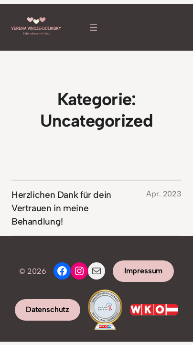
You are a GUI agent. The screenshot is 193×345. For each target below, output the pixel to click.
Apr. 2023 (164, 193)
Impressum (143, 270)
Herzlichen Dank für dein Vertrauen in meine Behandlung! (61, 207)
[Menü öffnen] (93, 27)
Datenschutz (47, 309)
